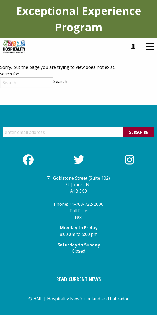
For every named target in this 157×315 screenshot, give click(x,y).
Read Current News (78, 279)
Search (60, 81)
